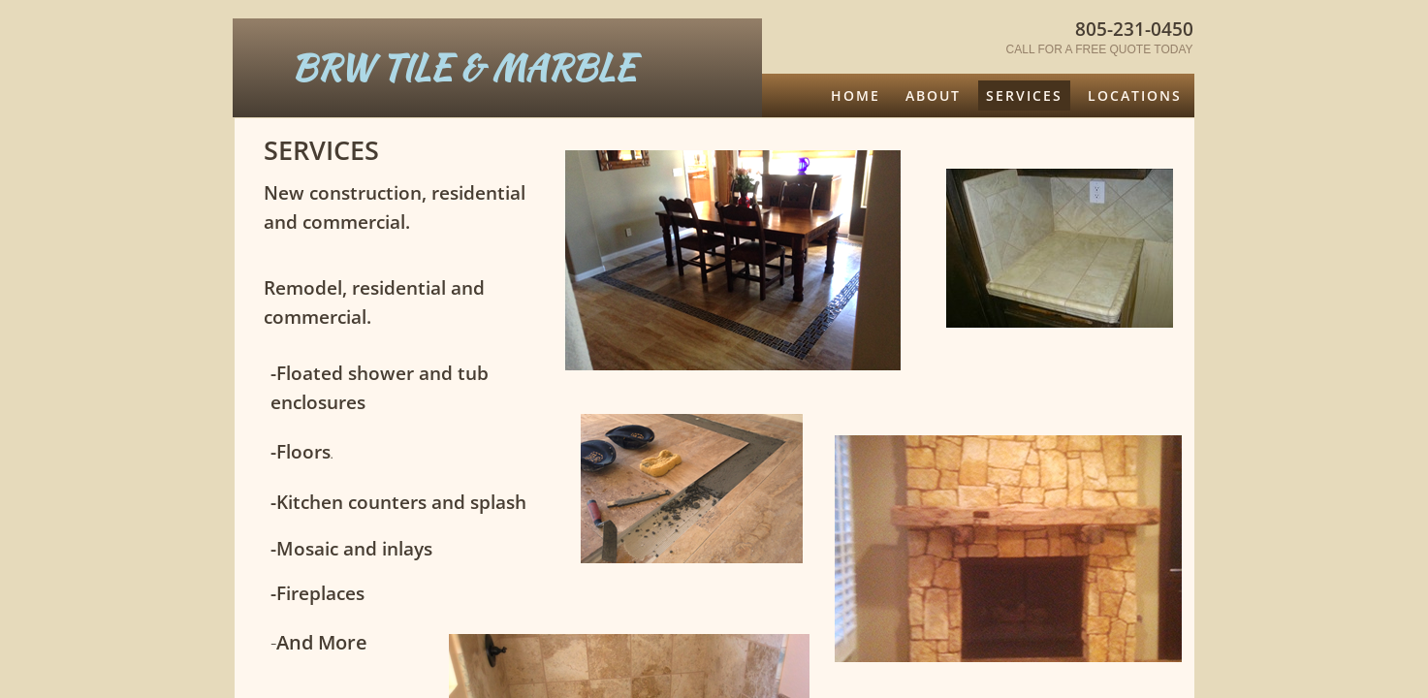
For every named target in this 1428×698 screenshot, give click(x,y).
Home (855, 95)
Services (1024, 95)
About (933, 95)
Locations (1135, 95)
